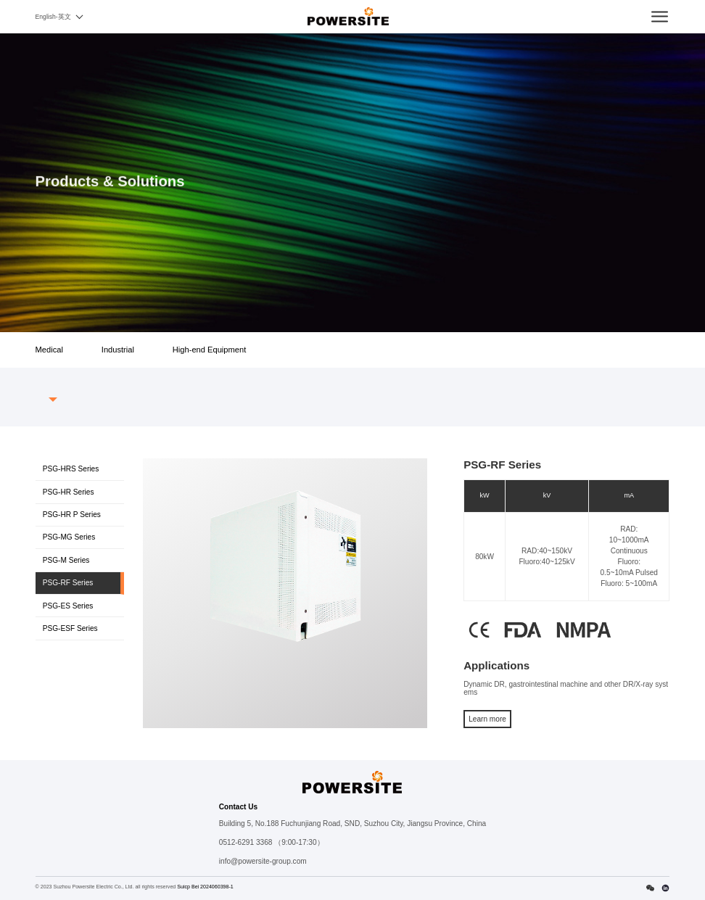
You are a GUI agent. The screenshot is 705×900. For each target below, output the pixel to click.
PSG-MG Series (69, 537)
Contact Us (238, 807)
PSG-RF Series (68, 583)
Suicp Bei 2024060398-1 (205, 887)
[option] (286, 565)
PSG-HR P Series (72, 515)
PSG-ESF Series (70, 628)
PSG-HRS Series (71, 469)
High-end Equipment (209, 349)
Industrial (118, 349)
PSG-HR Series (68, 492)
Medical (49, 349)
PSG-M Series (66, 560)
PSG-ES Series (68, 606)
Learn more (487, 719)
